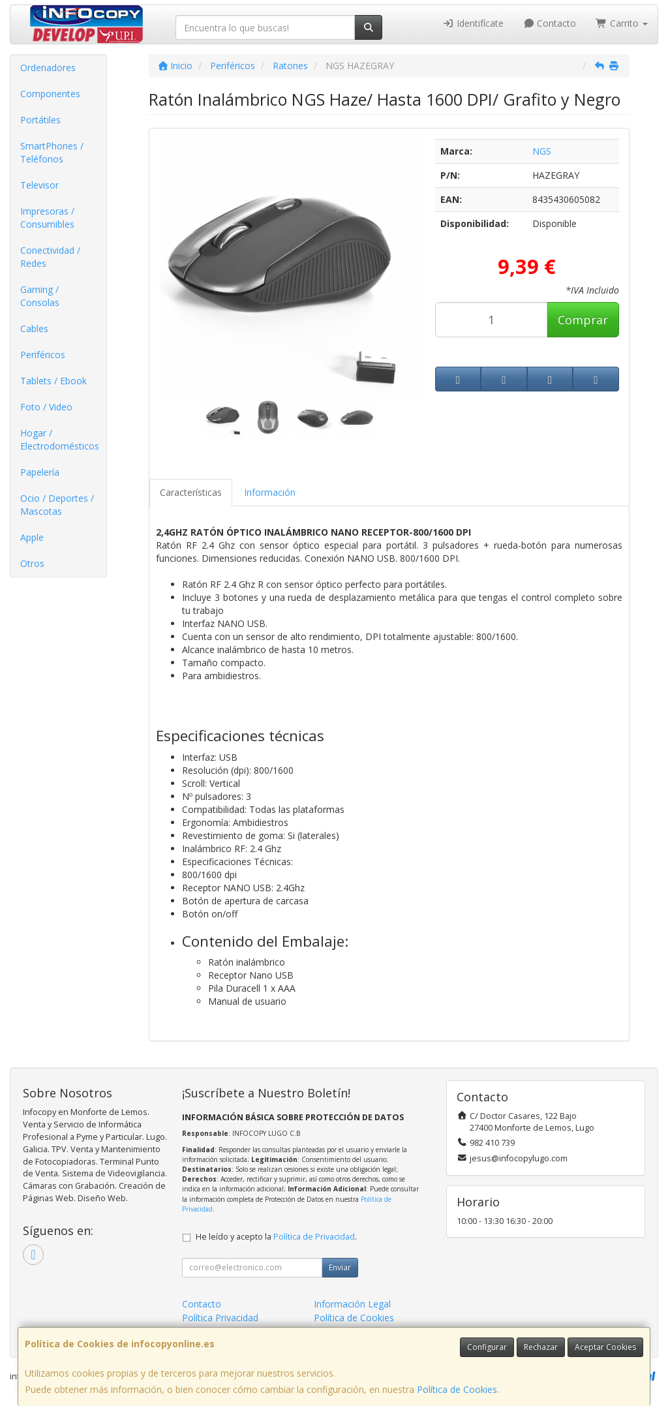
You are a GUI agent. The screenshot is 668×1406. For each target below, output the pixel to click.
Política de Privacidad (314, 1236)
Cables (34, 328)
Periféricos (42, 354)
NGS (541, 151)
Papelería (39, 472)
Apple (32, 537)
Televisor (39, 185)
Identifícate (473, 23)
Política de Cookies (457, 1389)
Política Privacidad (220, 1317)
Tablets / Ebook (53, 380)
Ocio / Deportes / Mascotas (57, 504)
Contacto (550, 23)
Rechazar (541, 1347)
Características (191, 492)
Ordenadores (48, 67)
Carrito (622, 23)
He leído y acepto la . (276, 1236)
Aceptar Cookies (605, 1347)
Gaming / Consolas (39, 296)
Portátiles (40, 120)
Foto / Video (46, 407)
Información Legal (352, 1304)
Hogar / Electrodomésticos (59, 439)
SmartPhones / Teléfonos (52, 152)
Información (270, 492)
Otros (32, 563)
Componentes (50, 93)
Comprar (583, 320)
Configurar (487, 1347)
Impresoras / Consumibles (47, 217)
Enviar (340, 1267)
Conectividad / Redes (50, 256)
